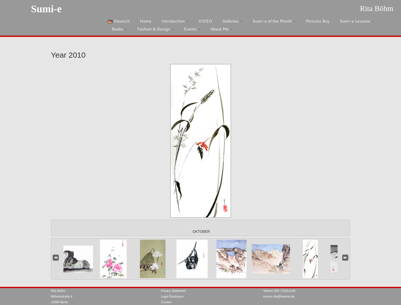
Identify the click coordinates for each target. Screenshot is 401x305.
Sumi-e (46, 9)
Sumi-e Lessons (357, 21)
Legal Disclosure (172, 296)
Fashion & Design (155, 28)
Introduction (175, 21)
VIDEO (205, 21)
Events (192, 28)
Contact (166, 302)
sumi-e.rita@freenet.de (278, 296)
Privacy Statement (173, 291)
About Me (221, 28)
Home (145, 21)
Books (119, 28)
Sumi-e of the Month (274, 21)
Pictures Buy (317, 21)
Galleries (232, 21)
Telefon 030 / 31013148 (279, 291)
